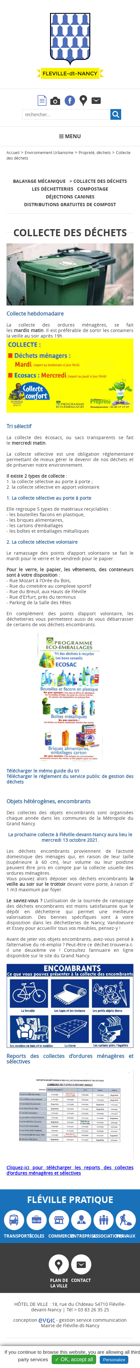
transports (14, 1224)
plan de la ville (59, 1271)
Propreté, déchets (95, 152)
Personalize (114, 1359)
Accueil (12, 152)
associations (103, 1224)
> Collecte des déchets (98, 181)
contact (81, 1268)
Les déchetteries (52, 189)
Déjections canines (70, 197)
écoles (36, 1224)
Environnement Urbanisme (49, 152)
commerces (59, 1224)
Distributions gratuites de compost (70, 204)
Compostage (92, 189)
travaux (126, 1224)
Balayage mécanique (39, 181)
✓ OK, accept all (74, 1359)
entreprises (81, 1224)
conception (34, 1320)
